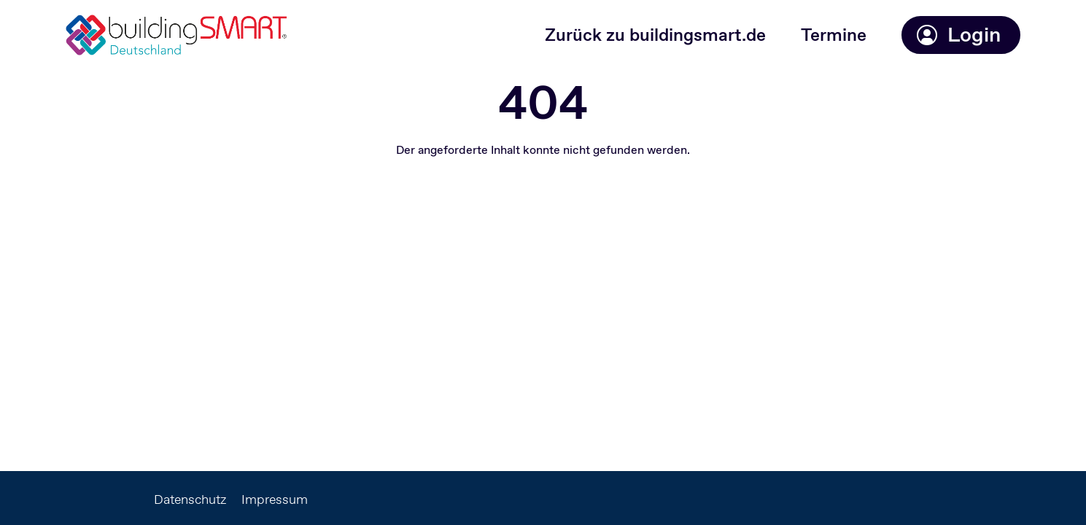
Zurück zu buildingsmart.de (655, 34)
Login (958, 34)
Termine (833, 34)
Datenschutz (190, 499)
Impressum (274, 499)
